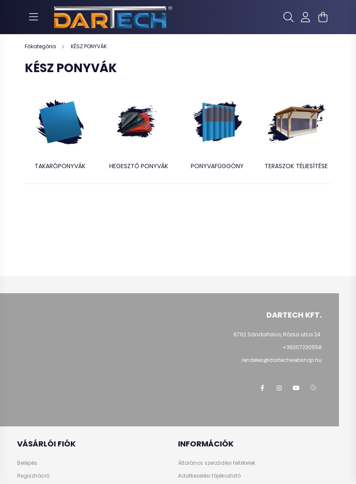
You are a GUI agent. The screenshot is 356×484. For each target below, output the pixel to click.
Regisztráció (33, 476)
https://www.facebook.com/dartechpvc (262, 388)
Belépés (27, 463)
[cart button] (322, 17)
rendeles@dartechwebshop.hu (282, 360)
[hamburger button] (33, 17)
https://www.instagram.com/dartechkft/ (279, 388)
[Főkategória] (41, 46)
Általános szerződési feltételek (216, 463)
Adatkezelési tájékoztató (209, 476)
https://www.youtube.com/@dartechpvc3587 (296, 388)
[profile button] (305, 17)
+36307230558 (302, 347)
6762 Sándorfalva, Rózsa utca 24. (277, 334)
